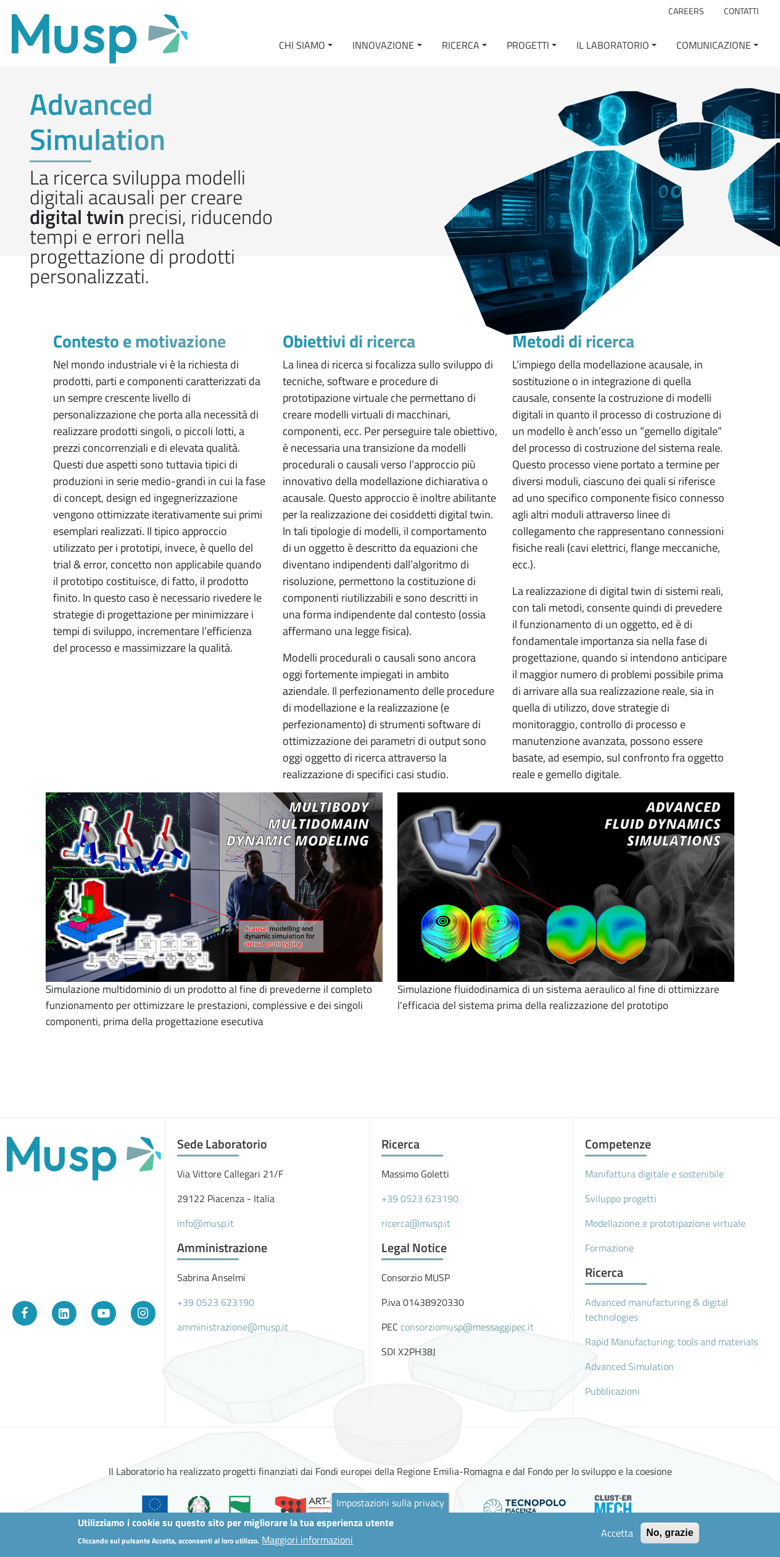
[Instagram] (143, 1313)
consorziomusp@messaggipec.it (467, 1326)
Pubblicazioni (612, 1391)
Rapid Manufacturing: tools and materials (671, 1341)
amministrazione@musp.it (232, 1326)
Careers (686, 11)
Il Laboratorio (612, 45)
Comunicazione (713, 45)
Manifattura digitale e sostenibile (654, 1173)
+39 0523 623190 (215, 1302)
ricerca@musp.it (415, 1223)
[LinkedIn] (64, 1313)
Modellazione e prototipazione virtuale (665, 1223)
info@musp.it (205, 1223)
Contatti (741, 11)
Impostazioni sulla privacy (390, 1505)
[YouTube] (103, 1313)
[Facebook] (24, 1313)
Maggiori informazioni (307, 1542)
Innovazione (383, 45)
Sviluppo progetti (621, 1198)
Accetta (617, 1535)
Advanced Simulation (629, 1366)
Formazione (609, 1247)
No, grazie (669, 1535)
